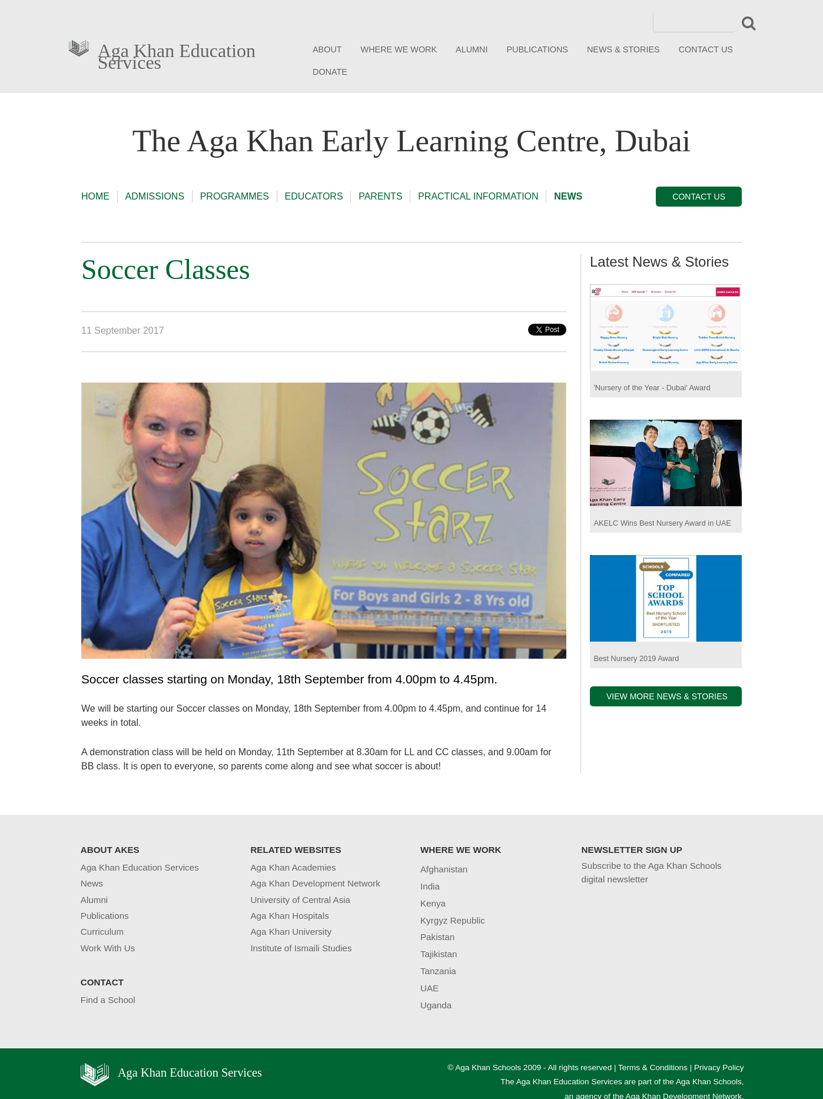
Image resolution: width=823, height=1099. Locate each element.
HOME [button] (95, 196)
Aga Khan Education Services (176, 54)
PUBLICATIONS (537, 49)
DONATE (330, 72)
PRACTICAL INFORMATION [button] (478, 196)
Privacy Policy (719, 1067)
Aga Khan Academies (293, 867)
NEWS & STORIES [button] (623, 49)
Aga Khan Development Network (315, 883)
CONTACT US (706, 49)
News (92, 883)
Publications (105, 916)
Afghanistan (443, 869)
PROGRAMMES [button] (234, 196)
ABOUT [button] (327, 49)
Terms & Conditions (653, 1067)
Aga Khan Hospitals (289, 916)
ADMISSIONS (154, 196)
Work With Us (108, 948)
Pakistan (437, 937)
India (430, 886)
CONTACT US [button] (698, 196)
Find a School (108, 1000)
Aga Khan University (290, 932)
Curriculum (102, 932)
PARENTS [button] (380, 196)
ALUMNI (471, 49)
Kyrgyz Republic (452, 920)
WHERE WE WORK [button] (399, 49)
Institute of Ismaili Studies (300, 948)
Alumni (94, 900)
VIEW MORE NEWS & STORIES (667, 696)
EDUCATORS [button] (314, 196)
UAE (429, 988)
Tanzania (438, 971)
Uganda (436, 1005)
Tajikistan (438, 954)
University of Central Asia (300, 900)
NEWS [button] (568, 196)
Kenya (433, 903)
